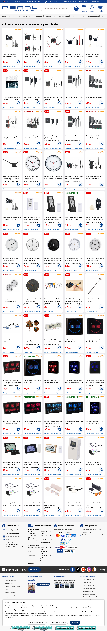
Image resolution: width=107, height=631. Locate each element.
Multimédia (30, 16)
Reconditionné (93, 16)
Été (83, 16)
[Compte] (92, 8)
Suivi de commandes (69, 1)
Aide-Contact (83, 1)
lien (23, 610)
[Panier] (101, 8)
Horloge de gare (28, 189)
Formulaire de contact (13, 536)
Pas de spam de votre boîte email (92, 535)
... (102, 16)
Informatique (7, 16)
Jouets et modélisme (61, 16)
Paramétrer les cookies (58, 622)
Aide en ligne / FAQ (12, 530)
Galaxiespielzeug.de (89, 579)
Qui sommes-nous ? (11, 580)
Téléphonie (74, 16)
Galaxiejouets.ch (88, 582)
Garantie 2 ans (86, 532)
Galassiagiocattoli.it (89, 594)
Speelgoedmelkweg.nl (90, 597)
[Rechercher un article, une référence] (60, 8)
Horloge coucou (28, 352)
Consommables (19, 16)
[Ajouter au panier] (18, 62)
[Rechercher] (76, 8)
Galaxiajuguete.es (88, 591)
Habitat (48, 16)
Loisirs (39, 16)
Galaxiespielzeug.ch (89, 585)
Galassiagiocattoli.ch (89, 588)
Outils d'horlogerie (49, 311)
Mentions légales (10, 592)
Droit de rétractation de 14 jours (92, 529)
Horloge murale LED (71, 352)
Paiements (63, 529)
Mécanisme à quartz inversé (74, 189)
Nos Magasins (94, 1)
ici (12, 617)
